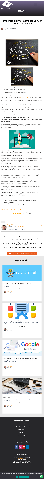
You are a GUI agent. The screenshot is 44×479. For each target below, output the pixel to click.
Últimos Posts (8, 222)
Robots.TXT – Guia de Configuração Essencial (17, 283)
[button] (35, 4)
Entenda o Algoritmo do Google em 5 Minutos (16, 321)
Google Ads (22, 432)
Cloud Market (21, 226)
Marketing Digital (24, 97)
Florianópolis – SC (22, 458)
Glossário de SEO (22, 435)
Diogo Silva (10, 225)
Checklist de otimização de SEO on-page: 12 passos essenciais (18, 396)
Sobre (2, 222)
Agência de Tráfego (22, 424)
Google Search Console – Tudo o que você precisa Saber (20, 358)
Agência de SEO (22, 429)
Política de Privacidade (23, 477)
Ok (16, 477)
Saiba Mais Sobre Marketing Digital (11, 210)
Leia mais (22, 289)
